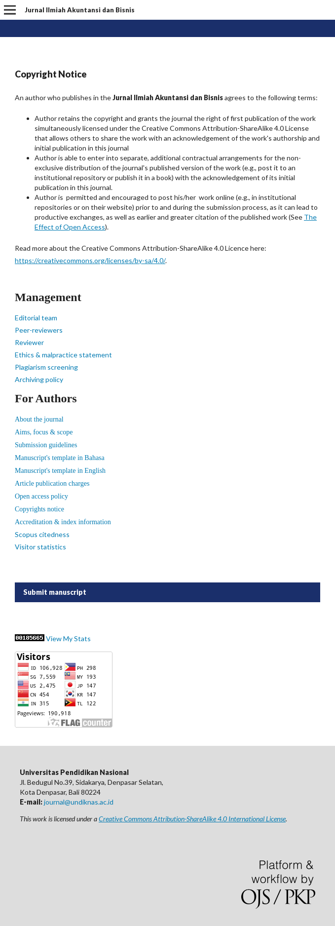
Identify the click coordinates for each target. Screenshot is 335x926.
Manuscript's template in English (60, 470)
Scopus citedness (42, 534)
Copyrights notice (39, 509)
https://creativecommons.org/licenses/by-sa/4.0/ (90, 260)
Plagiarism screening (46, 367)
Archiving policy (39, 379)
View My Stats (68, 638)
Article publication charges (52, 483)
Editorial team (36, 317)
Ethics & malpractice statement (63, 354)
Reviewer (29, 342)
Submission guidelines (46, 445)
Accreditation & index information (63, 522)
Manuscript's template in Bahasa (60, 458)
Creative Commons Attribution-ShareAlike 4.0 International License (192, 818)
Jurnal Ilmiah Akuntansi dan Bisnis (80, 10)
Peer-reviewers (39, 330)
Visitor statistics (40, 546)
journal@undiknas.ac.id (78, 802)
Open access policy (41, 496)
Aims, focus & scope (44, 432)
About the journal (39, 419)
